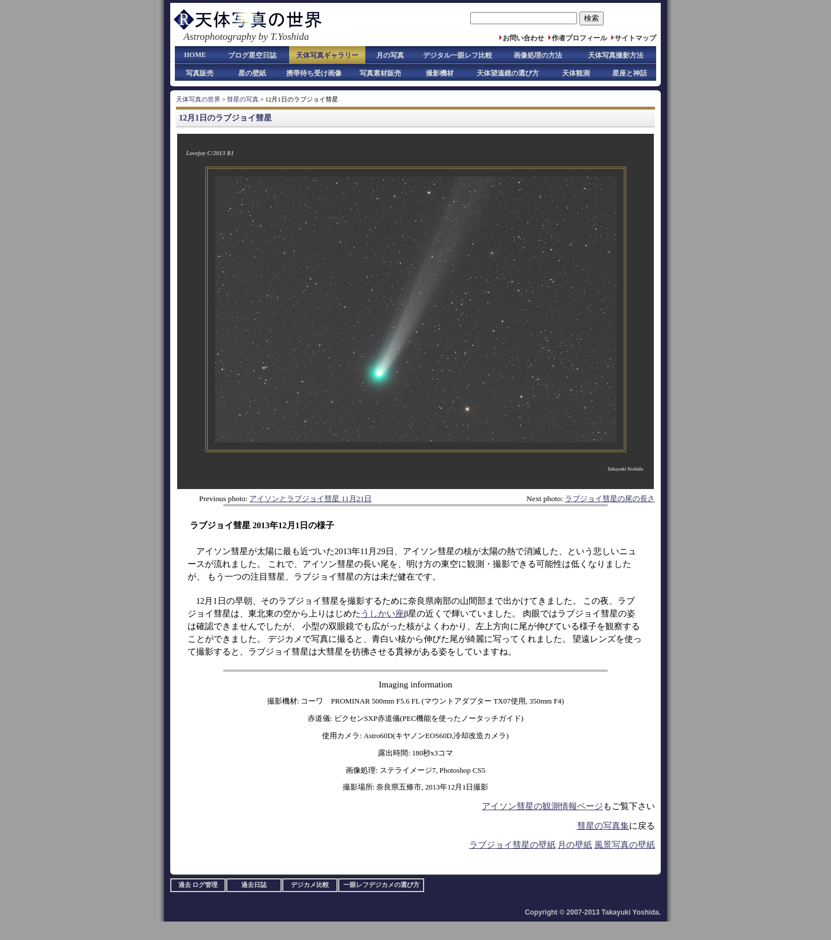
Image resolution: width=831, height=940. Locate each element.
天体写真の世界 (198, 99)
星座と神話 (629, 73)
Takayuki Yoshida (625, 469)
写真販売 (200, 73)
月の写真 (390, 55)
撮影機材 (440, 73)
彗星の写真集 (603, 825)
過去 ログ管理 (198, 885)
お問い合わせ (523, 38)
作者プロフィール (579, 38)
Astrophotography (220, 36)
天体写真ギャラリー (327, 55)
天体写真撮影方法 (615, 55)
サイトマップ (635, 38)
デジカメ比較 (310, 885)
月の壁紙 (574, 844)
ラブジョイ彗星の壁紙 (512, 844)
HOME (195, 55)
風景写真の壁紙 (624, 844)
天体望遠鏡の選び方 (508, 73)
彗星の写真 (243, 99)
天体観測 (576, 73)
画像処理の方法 (538, 55)
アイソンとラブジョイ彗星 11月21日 (310, 498)
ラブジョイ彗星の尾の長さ (610, 498)
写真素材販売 (380, 73)
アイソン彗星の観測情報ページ (542, 806)
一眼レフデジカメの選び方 (381, 885)
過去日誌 (254, 885)
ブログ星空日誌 (252, 55)
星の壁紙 (252, 73)
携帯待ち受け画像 (314, 73)
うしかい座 (382, 613)
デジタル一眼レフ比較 (457, 55)
